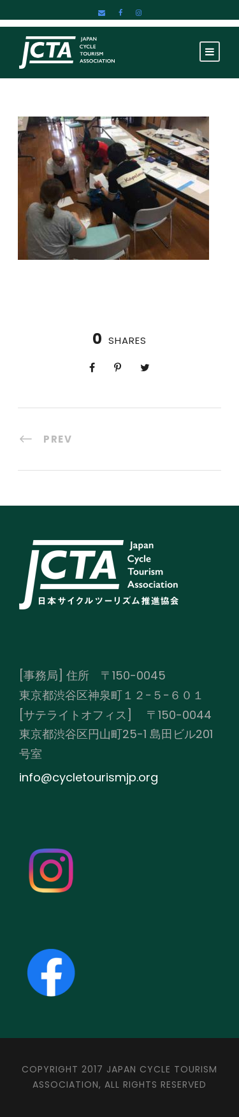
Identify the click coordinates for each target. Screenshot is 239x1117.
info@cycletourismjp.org (88, 777)
